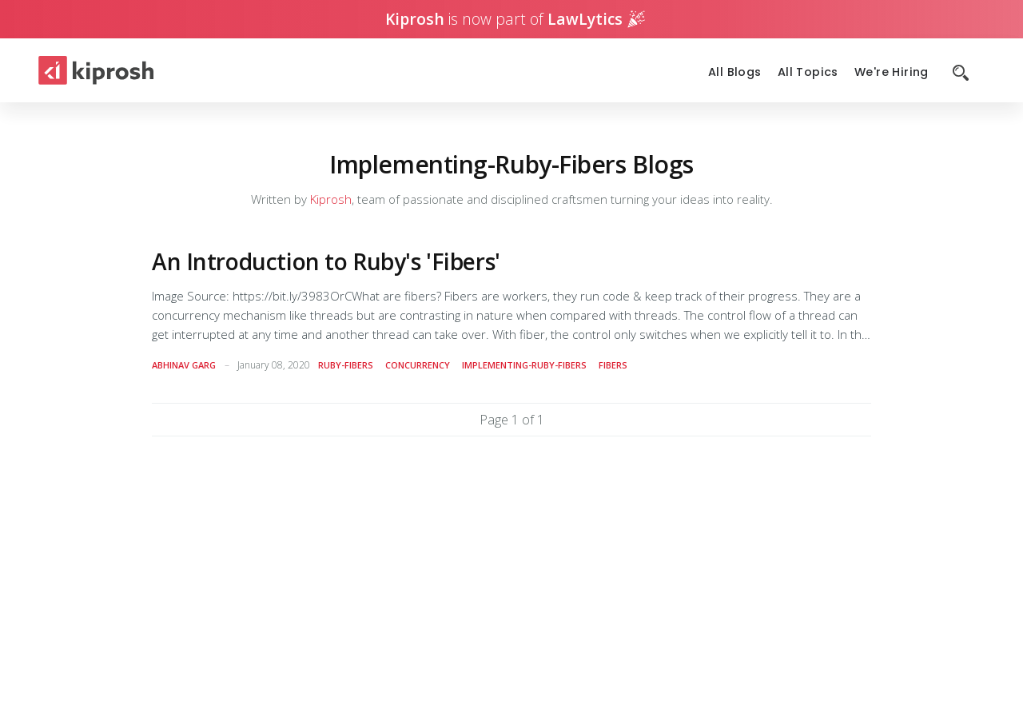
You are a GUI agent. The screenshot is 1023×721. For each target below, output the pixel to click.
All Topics (808, 72)
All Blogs (735, 72)
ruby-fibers (345, 365)
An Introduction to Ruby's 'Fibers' (326, 261)
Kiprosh (331, 199)
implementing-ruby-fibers (524, 365)
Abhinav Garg (184, 365)
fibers (613, 365)
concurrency (417, 365)
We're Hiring (891, 72)
